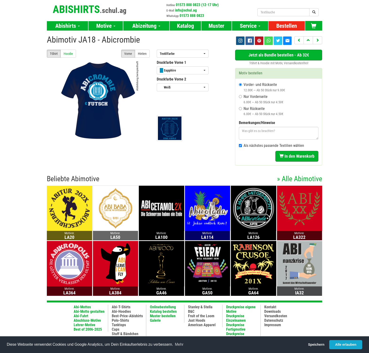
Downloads (272, 311)
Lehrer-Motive (84, 325)
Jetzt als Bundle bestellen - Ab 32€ (279, 54)
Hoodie (68, 54)
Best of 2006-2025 (88, 329)
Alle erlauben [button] (345, 344)
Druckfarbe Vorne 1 (171, 62)
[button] (299, 40)
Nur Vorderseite (261, 99)
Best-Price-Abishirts (127, 316)
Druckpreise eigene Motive (241, 309)
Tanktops (119, 325)
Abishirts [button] (67, 26)
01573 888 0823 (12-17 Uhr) (197, 5)
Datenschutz (273, 320)
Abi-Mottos (82, 307)
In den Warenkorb (296, 156)
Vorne (128, 54)
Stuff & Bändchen (125, 334)
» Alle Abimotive (299, 179)
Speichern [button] (316, 344)
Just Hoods (196, 320)
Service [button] (250, 26)
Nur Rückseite (261, 111)
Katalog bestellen (163, 311)
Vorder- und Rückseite (262, 87)
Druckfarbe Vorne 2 (171, 79)
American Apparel (202, 325)
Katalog (185, 26)
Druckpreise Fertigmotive (235, 327)
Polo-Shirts (120, 320)
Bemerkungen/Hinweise (257, 122)
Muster (216, 26)
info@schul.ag (186, 10)
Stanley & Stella (200, 307)
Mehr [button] (179, 344)
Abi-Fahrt (81, 316)
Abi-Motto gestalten (89, 311)
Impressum (272, 325)
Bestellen (286, 26)
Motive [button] (105, 26)
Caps (115, 329)
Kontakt (270, 307)
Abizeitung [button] (146, 26)
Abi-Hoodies (121, 311)
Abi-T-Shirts (121, 307)
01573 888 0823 (192, 15)
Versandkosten (275, 316)
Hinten (142, 54)
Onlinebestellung (163, 307)
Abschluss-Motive (87, 320)
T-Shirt (54, 54)
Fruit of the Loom (201, 316)
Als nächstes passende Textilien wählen (271, 145)
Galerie (155, 320)
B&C (191, 311)
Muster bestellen (163, 316)
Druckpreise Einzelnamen (236, 318)
